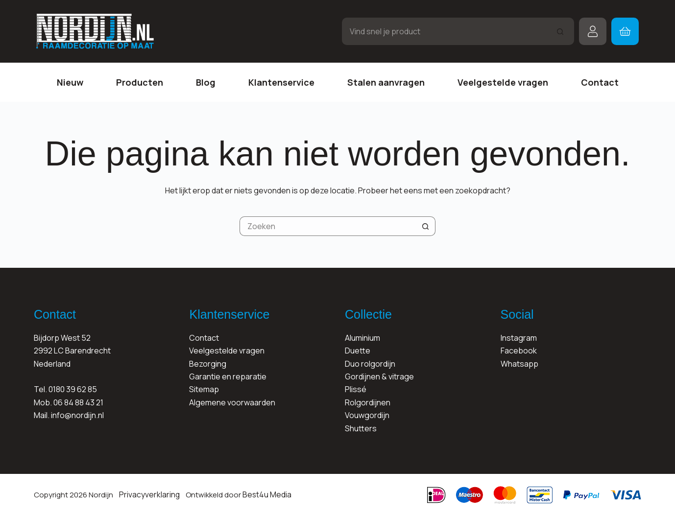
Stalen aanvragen (386, 82)
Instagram (519, 337)
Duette (357, 350)
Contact (600, 82)
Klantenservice (281, 82)
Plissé (355, 389)
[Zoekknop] (560, 31)
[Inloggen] (592, 31)
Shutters (361, 428)
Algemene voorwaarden (232, 402)
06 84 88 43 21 (78, 402)
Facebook (519, 350)
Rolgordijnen (367, 402)
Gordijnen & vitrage (379, 376)
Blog (206, 82)
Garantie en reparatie (227, 376)
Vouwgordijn (367, 415)
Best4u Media (262, 495)
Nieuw (70, 82)
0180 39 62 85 (72, 389)
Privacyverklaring (147, 495)
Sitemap (204, 389)
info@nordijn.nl (77, 415)
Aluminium (362, 337)
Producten (139, 82)
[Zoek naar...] (444, 31)
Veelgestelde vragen (503, 82)
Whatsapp (519, 363)
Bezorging (207, 363)
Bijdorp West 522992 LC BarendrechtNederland (72, 350)
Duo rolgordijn (370, 363)
